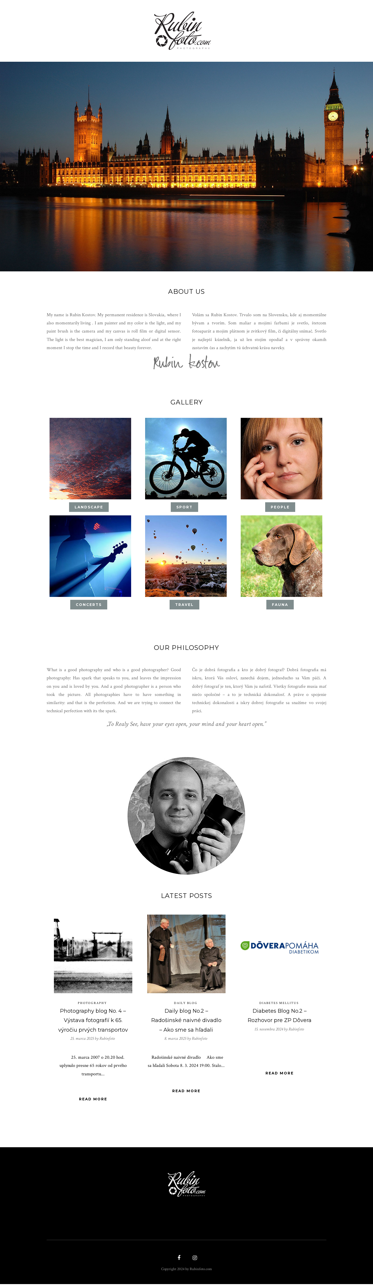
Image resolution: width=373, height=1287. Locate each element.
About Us (255, 28)
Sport (184, 508)
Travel (184, 606)
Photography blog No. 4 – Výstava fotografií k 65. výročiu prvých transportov (93, 1023)
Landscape (89, 508)
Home (63, 28)
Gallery (88, 28)
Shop (117, 28)
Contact (311, 28)
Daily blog (186, 1006)
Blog (282, 28)
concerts (89, 606)
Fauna (280, 606)
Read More (93, 1103)
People (280, 508)
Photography (92, 1006)
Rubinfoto (107, 1041)
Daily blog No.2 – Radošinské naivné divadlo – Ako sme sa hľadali (186, 1023)
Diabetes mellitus (279, 1006)
